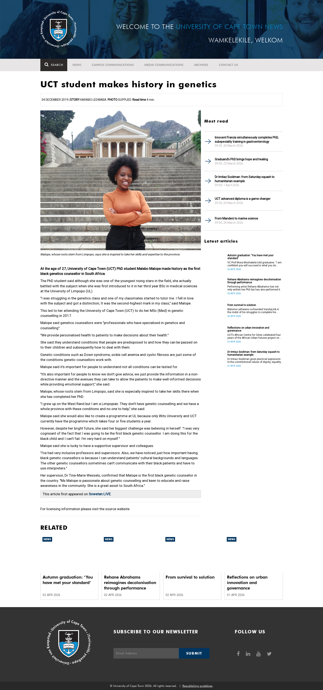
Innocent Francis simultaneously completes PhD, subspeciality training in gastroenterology (246, 139)
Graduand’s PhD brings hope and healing (241, 159)
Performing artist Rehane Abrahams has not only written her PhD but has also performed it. (254, 288)
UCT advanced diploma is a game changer (242, 198)
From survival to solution (241, 305)
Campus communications (113, 65)
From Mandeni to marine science (236, 218)
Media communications (163, 65)
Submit (194, 653)
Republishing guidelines (197, 685)
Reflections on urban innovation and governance (248, 329)
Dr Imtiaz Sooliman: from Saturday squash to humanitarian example (244, 179)
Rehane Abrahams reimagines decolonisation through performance (254, 281)
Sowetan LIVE (100, 494)
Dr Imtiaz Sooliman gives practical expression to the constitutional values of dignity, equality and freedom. (254, 360)
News (77, 65)
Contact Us (228, 65)
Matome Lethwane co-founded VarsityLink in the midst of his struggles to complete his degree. (253, 311)
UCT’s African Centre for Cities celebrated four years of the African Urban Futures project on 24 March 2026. (255, 336)
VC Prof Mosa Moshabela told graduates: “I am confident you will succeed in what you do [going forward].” (254, 264)
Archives (201, 65)
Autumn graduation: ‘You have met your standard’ (250, 257)
